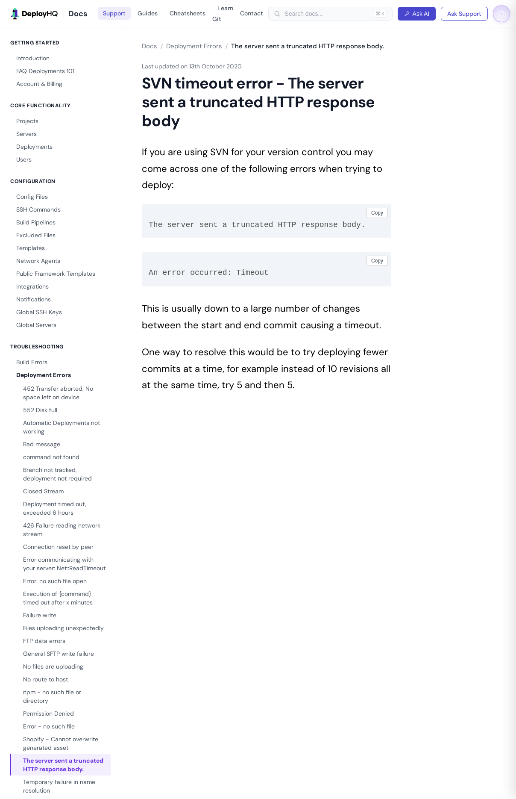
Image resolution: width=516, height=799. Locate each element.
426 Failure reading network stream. (61, 530)
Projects (27, 121)
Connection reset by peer (58, 547)
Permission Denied (48, 713)
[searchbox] (326, 14)
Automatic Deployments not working (61, 427)
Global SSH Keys (39, 312)
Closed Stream (43, 491)
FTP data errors (44, 641)
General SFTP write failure (58, 653)
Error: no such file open (55, 581)
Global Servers (36, 325)
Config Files (32, 196)
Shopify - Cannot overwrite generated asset (60, 743)
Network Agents (38, 261)
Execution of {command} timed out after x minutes (58, 598)
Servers (26, 134)
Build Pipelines (36, 222)
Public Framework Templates (55, 273)
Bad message (41, 444)
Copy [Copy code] (377, 213)
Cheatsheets (187, 13)
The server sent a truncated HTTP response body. (63, 765)
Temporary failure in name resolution (59, 786)
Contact (251, 13)
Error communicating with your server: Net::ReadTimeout (64, 564)
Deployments (34, 146)
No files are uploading (53, 666)
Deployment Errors (43, 375)
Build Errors (31, 362)
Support (114, 13)
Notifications (33, 299)
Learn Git (222, 13)
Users (24, 159)
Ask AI (417, 13)
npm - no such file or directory (52, 696)
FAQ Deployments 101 (45, 71)
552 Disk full (40, 410)
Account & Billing (39, 84)
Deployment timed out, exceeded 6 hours (54, 508)
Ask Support (464, 14)
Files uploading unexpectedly (63, 628)
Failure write (39, 615)
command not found (51, 457)
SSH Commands (38, 209)
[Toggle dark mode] (501, 13)
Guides (148, 13)
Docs (149, 46)
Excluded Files (36, 235)
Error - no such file (49, 726)
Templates (30, 248)
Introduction (33, 58)
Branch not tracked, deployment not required (57, 474)
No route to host (45, 679)
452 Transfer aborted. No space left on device (58, 393)
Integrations (32, 286)
